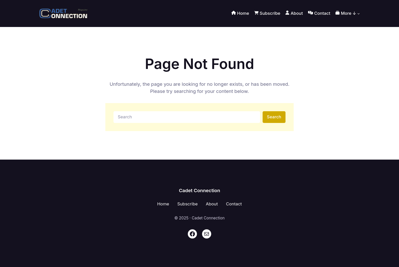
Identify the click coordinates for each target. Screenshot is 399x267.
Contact (234, 203)
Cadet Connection (199, 190)
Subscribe (187, 203)
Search (274, 116)
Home (163, 203)
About (212, 203)
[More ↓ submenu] (358, 13)
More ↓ (345, 13)
